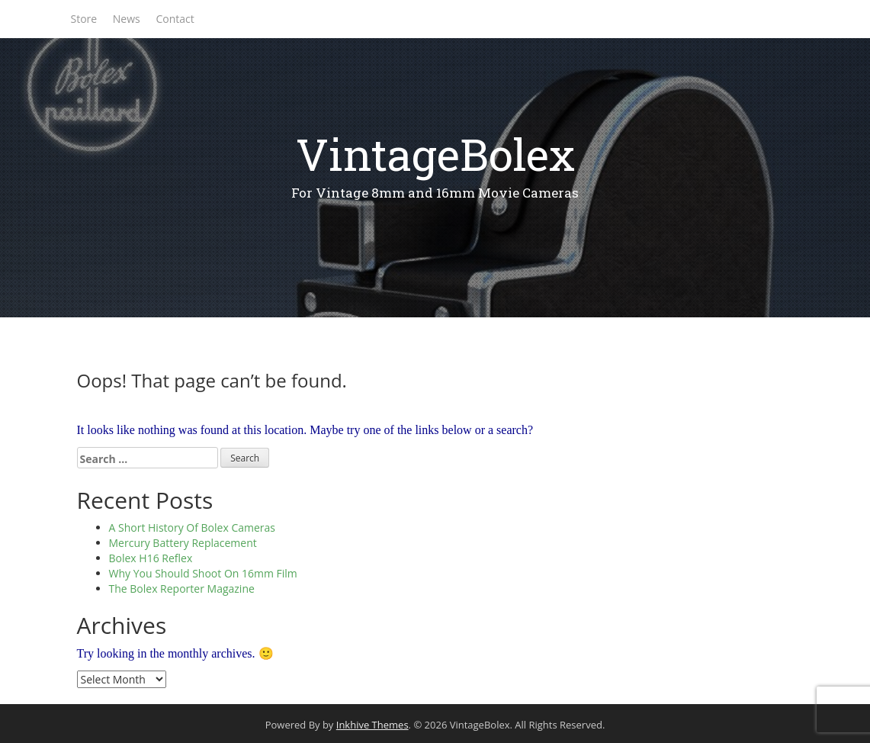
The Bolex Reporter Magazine (182, 588)
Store (84, 18)
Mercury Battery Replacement (183, 543)
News (126, 18)
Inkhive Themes (372, 725)
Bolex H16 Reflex (151, 558)
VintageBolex (435, 153)
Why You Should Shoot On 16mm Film (203, 573)
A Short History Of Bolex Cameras (192, 527)
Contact (175, 18)
